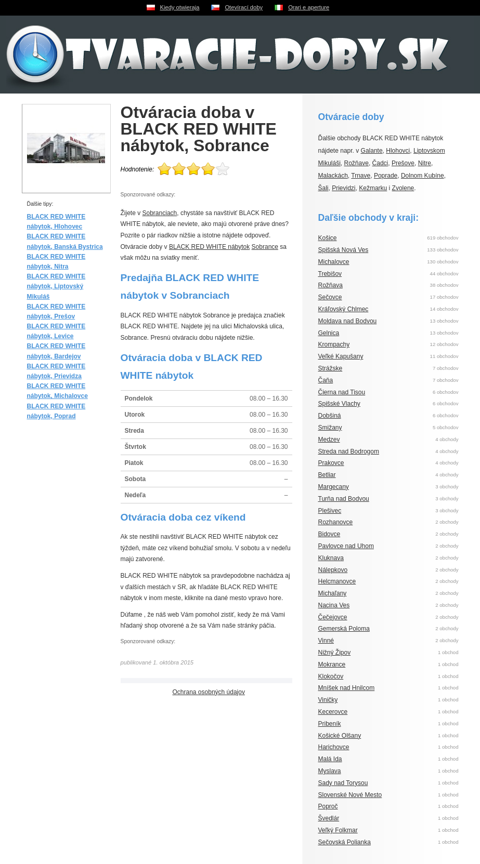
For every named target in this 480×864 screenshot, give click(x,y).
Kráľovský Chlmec (343, 309)
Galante (372, 150)
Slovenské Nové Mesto (350, 795)
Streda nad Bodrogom (348, 451)
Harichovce (333, 747)
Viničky (328, 699)
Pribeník (329, 723)
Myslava (329, 771)
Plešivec (330, 510)
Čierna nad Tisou (342, 392)
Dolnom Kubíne (422, 175)
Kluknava (331, 558)
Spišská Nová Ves (343, 250)
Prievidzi (343, 188)
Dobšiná (329, 415)
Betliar (327, 474)
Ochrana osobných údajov (209, 692)
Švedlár (329, 818)
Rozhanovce (335, 522)
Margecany (333, 486)
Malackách (333, 175)
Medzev (329, 439)
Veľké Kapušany (341, 356)
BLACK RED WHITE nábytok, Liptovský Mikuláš (56, 286)
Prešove (403, 163)
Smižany (330, 427)
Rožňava (330, 285)
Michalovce (333, 261)
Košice (327, 238)
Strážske (330, 368)
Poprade (385, 175)
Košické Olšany (339, 735)
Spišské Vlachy (339, 403)
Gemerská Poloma (344, 628)
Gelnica (329, 333)
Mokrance (332, 664)
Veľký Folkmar (338, 830)
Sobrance (265, 246)
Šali (323, 188)
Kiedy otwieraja (180, 7)
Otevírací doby (244, 7)
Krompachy (334, 344)
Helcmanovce (337, 581)
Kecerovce (333, 711)
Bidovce (329, 534)
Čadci (380, 163)
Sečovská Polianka (344, 842)
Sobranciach (159, 213)
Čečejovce (332, 617)
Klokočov (331, 676)
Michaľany (332, 593)
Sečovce (330, 297)
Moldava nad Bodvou (347, 321)
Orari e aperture (308, 7)
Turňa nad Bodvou (343, 498)
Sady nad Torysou (343, 783)
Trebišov (330, 273)
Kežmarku (373, 188)
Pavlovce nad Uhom (346, 546)
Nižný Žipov (334, 652)
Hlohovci (398, 150)
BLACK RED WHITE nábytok (209, 246)
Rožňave (356, 163)
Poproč (328, 806)
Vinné (326, 640)
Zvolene (403, 188)
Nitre (424, 163)
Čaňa (325, 380)
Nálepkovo (333, 570)
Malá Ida (330, 759)
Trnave (360, 175)
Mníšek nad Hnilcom (346, 688)
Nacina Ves (334, 605)
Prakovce (331, 463)
